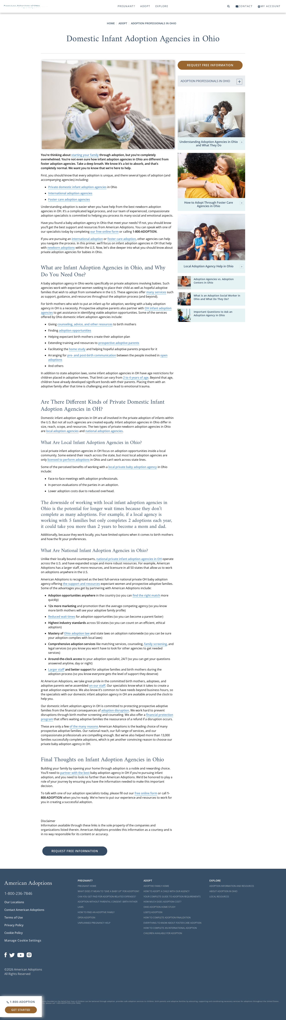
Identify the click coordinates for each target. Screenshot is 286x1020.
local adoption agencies (62, 431)
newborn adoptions (61, 248)
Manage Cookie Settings (22, 940)
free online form (146, 793)
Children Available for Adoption (163, 933)
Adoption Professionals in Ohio (153, 23)
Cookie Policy (13, 933)
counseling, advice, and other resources (85, 324)
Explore (161, 6)
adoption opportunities (75, 330)
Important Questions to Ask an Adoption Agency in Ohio (213, 313)
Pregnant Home (87, 886)
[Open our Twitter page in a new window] (12, 954)
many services (156, 292)
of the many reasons (83, 726)
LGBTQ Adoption (153, 912)
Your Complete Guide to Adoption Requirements (172, 896)
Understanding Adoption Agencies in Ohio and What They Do (211, 143)
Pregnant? (126, 6)
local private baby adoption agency (132, 467)
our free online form (104, 232)
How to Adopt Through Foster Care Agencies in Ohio (214, 204)
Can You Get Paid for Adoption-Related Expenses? (107, 896)
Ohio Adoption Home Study (159, 907)
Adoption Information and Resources (231, 886)
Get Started (20, 1010)
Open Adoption (86, 917)
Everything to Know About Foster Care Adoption (172, 922)
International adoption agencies (70, 193)
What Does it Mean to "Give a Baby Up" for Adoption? (108, 891)
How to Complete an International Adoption (170, 927)
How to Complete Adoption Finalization (167, 917)
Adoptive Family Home (156, 886)
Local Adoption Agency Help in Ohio (214, 266)
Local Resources (219, 896)
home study (77, 349)
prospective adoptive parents (118, 343)
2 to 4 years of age (135, 378)
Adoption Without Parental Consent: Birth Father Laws (107, 904)
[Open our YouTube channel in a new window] (20, 954)
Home (111, 23)
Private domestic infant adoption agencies (77, 187)
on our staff (97, 686)
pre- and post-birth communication (91, 355)
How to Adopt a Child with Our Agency (167, 891)
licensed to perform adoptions (68, 460)
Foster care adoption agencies (69, 199)
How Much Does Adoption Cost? (162, 901)
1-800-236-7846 (18, 893)
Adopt (145, 6)
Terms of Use (13, 917)
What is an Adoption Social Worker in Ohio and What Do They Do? (217, 297)
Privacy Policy (14, 925)
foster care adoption (121, 239)
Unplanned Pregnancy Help (94, 922)
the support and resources (81, 584)
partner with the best (75, 773)
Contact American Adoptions (24, 910)
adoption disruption (115, 710)
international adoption (87, 239)
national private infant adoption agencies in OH (129, 559)
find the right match (146, 595)
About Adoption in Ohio (223, 891)
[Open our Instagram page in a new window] (29, 954)
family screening (155, 644)
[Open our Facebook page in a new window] (5, 954)
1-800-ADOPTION (21, 1002)
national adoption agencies (104, 431)
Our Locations (14, 902)
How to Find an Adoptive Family (96, 912)
